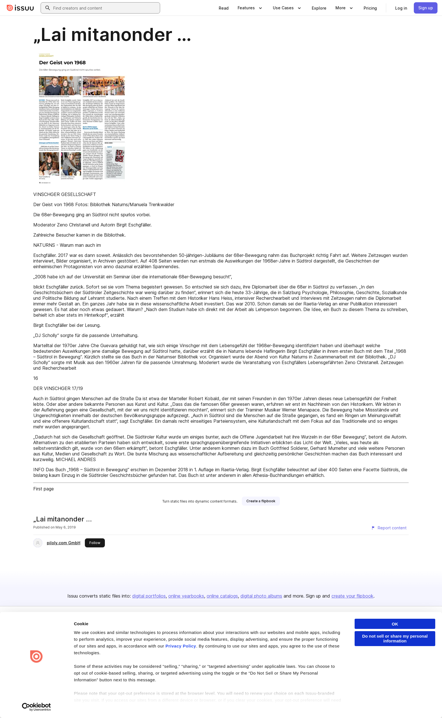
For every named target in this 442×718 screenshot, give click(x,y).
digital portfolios (149, 596)
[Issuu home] (20, 8)
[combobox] (105, 8)
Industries (298, 661)
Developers (366, 632)
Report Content (110, 704)
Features (297, 642)
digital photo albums (261, 596)
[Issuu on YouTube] (410, 704)
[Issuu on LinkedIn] (343, 704)
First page (43, 489)
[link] (223, 8)
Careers (231, 642)
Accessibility (171, 704)
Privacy (48, 704)
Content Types (302, 632)
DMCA (134, 704)
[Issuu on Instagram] (388, 704)
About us (231, 632)
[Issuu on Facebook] (320, 704)
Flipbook (297, 651)
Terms (30, 704)
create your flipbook (353, 596)
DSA (150, 704)
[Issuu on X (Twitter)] (365, 704)
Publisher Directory (372, 642)
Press (229, 661)
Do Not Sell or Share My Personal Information (222, 705)
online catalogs (222, 596)
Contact (230, 670)
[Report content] (389, 528)
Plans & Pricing (236, 651)
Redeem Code (368, 651)
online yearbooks (186, 596)
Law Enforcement (75, 704)
